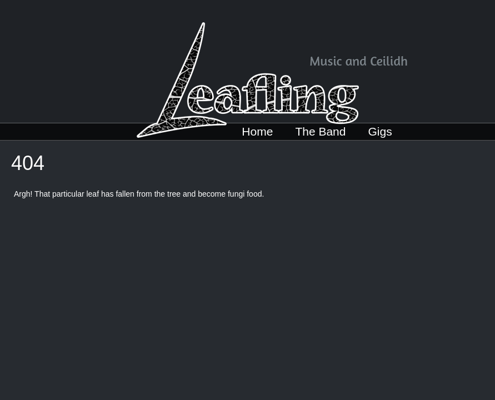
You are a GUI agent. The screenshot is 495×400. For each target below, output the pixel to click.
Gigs (380, 131)
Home (257, 131)
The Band (320, 131)
